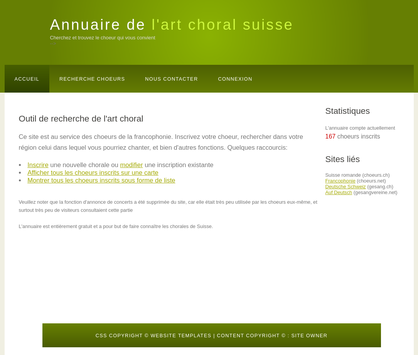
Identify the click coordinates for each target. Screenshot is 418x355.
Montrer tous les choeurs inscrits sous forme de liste (101, 180)
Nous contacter (171, 79)
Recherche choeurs (92, 79)
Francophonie (340, 181)
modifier (131, 165)
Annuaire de (172, 24)
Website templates (180, 335)
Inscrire (38, 165)
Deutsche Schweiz (345, 186)
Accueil (27, 79)
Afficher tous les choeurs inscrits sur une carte (92, 172)
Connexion (235, 79)
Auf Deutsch (338, 192)
